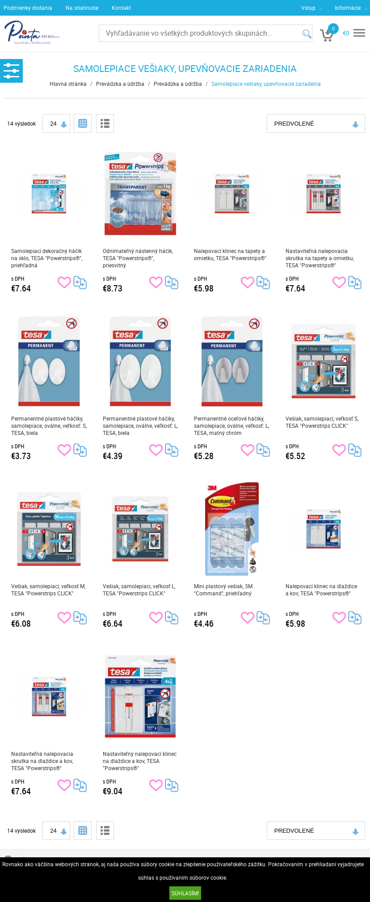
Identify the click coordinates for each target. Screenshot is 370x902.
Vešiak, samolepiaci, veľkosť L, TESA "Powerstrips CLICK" (139, 589)
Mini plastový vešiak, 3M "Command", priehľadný (223, 589)
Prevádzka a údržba (120, 83)
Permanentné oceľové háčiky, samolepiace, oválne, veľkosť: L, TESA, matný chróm (231, 425)
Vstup (308, 7)
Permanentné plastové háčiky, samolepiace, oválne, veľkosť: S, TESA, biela (49, 425)
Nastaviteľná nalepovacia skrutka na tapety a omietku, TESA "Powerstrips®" (320, 258)
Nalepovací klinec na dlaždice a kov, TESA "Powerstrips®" (321, 589)
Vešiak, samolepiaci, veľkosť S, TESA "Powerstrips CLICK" (322, 422)
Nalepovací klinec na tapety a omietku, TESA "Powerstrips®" (230, 254)
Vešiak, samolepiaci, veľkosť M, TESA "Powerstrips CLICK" (48, 589)
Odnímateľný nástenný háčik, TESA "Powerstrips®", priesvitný (138, 258)
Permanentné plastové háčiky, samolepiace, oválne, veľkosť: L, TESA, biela (140, 425)
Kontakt (121, 7)
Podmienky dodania (28, 7)
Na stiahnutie (82, 7)
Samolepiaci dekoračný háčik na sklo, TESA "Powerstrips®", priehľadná (46, 258)
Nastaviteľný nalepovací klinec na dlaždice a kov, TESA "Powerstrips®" (140, 760)
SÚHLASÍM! (185, 893)
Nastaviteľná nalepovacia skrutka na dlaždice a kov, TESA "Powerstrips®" (42, 760)
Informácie (348, 7)
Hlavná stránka (68, 83)
